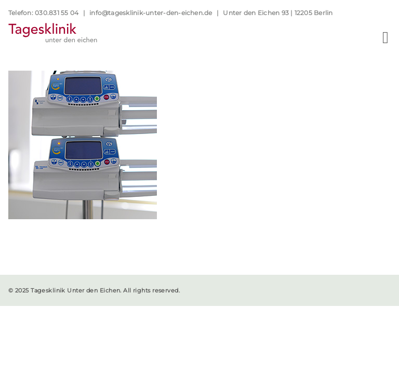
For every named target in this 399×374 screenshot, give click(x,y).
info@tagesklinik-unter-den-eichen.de (150, 13)
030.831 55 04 (56, 13)
